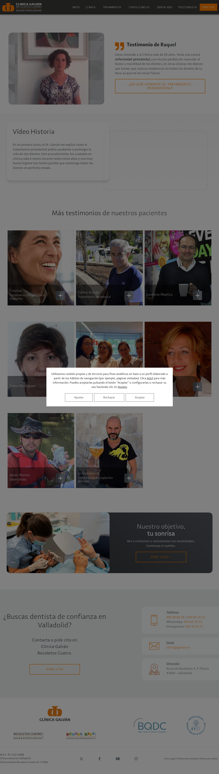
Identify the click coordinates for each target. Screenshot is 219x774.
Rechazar (109, 397)
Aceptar (140, 397)
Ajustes (122, 387)
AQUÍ (150, 378)
